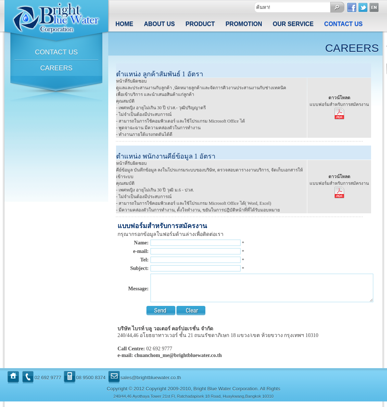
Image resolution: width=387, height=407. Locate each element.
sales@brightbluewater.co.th (150, 383)
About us (159, 24)
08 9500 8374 (91, 383)
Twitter (363, 7)
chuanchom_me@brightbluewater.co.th (178, 361)
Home (124, 24)
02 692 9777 (47, 383)
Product (200, 24)
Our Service (293, 24)
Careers (56, 68)
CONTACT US (56, 52)
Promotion (243, 24)
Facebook (352, 7)
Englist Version (374, 7)
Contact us (343, 24)
